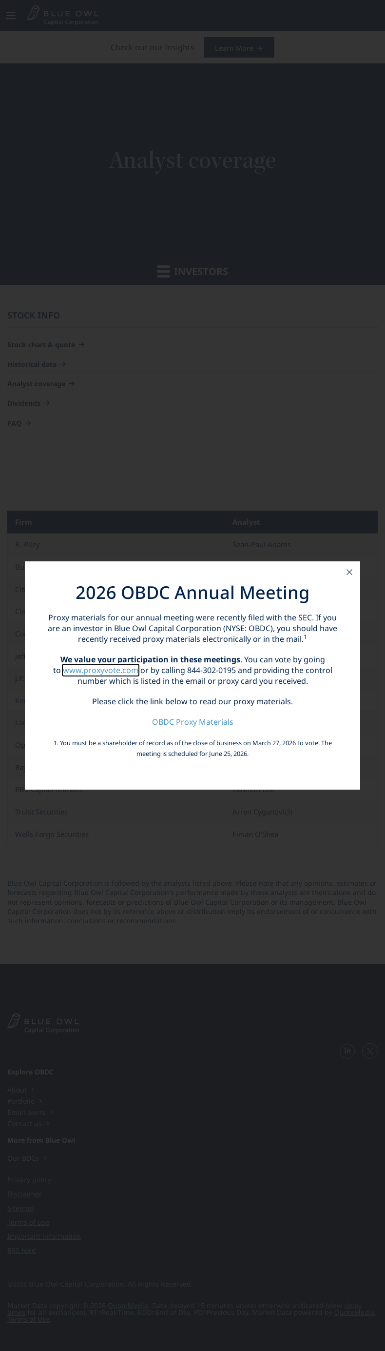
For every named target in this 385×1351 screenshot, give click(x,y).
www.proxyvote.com (100, 670)
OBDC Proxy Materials (192, 721)
